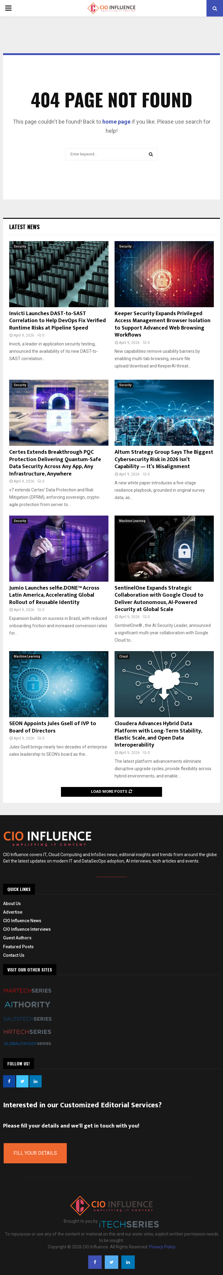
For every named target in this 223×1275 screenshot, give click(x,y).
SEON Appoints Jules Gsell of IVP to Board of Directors (52, 727)
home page (116, 121)
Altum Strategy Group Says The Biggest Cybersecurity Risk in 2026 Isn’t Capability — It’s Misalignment (164, 459)
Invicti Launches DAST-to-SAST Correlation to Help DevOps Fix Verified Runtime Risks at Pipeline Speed (57, 321)
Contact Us (14, 955)
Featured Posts (18, 946)
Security (20, 246)
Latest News (24, 227)
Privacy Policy (162, 1246)
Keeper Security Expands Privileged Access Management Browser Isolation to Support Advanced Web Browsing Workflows (162, 324)
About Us (12, 903)
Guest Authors (17, 937)
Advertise (12, 912)
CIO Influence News (22, 920)
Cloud (123, 656)
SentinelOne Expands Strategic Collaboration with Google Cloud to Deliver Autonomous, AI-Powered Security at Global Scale (159, 598)
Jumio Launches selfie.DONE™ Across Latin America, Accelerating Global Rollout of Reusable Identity (54, 595)
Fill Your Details (35, 1153)
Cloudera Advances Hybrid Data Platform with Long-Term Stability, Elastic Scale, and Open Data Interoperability (158, 734)
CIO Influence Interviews (27, 929)
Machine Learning (132, 521)
